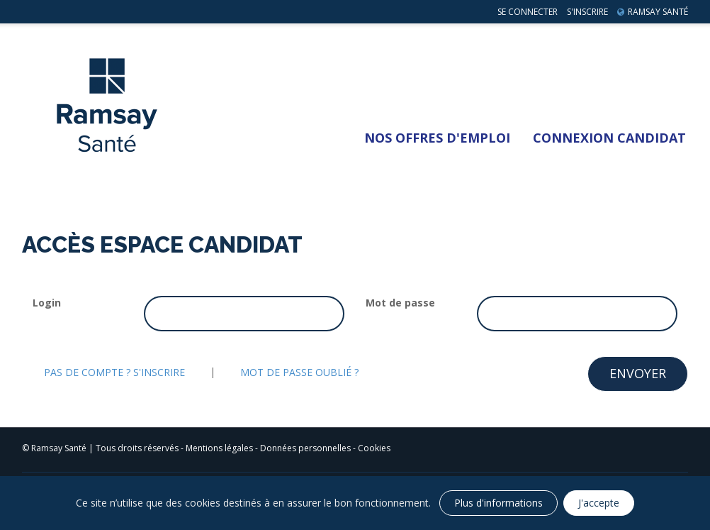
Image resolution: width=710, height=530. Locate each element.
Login (47, 302)
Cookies (374, 448)
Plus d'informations (498, 502)
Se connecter (527, 12)
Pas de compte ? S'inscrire (114, 372)
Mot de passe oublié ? (299, 372)
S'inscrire (587, 12)
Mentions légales (219, 448)
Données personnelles (305, 448)
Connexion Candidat (609, 137)
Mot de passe (400, 302)
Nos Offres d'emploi (437, 137)
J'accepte (598, 502)
